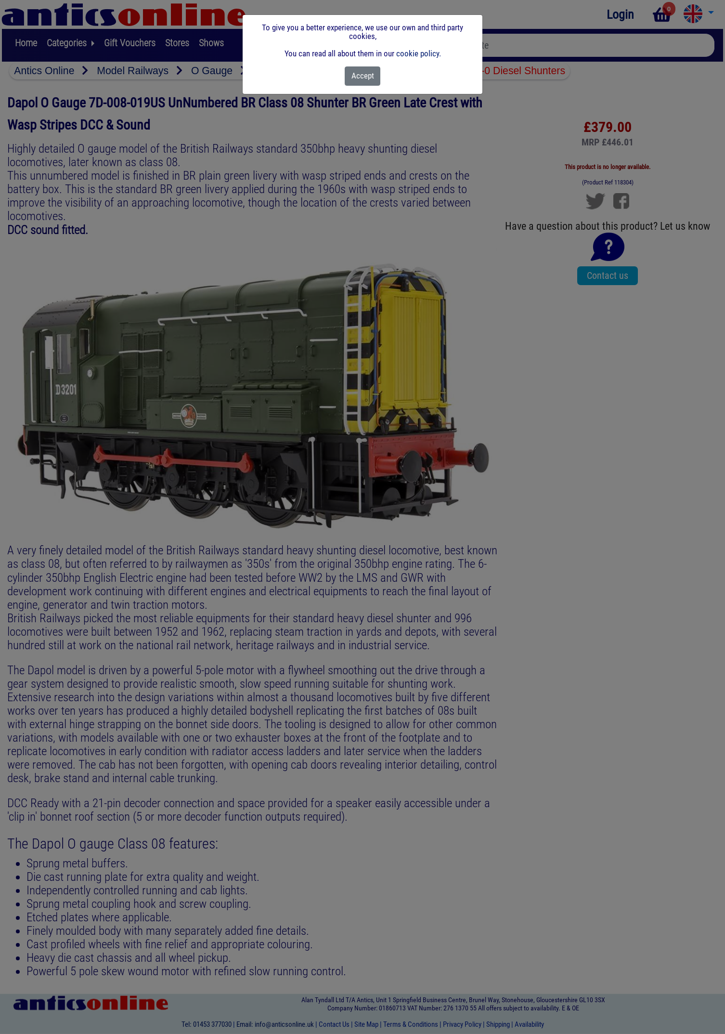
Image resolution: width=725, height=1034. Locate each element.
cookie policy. (418, 53)
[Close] (363, 76)
